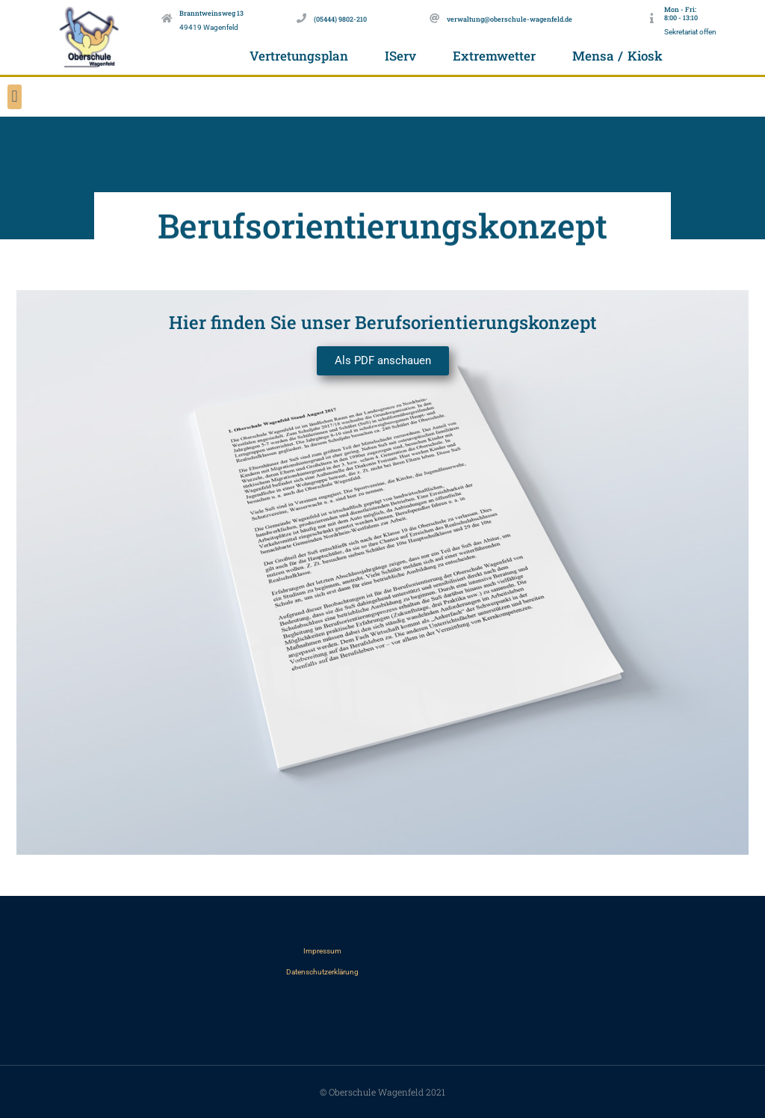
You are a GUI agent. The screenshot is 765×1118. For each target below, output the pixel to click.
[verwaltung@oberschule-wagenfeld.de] (434, 18)
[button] (14, 97)
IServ (400, 55)
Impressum (322, 951)
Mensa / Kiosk (617, 55)
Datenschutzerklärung (322, 972)
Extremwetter (494, 55)
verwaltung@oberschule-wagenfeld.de (509, 19)
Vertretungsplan (299, 55)
